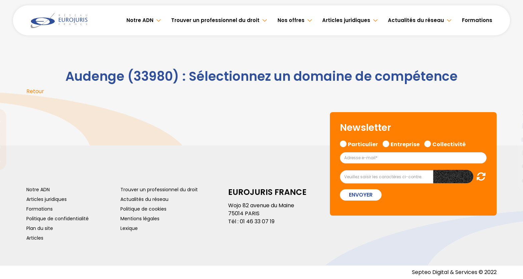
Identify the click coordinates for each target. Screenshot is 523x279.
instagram (509, 153)
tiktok (509, 179)
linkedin (509, 126)
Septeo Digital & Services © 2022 (454, 272)
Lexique (129, 228)
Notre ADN (139, 20)
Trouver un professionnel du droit (215, 20)
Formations (477, 20)
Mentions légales (139, 218)
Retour (35, 91)
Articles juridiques (346, 20)
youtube (509, 139)
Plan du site (39, 228)
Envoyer (361, 195)
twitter (509, 112)
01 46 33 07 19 (257, 221)
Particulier (363, 144)
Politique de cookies (143, 209)
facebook (509, 99)
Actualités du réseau (416, 20)
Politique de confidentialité (57, 218)
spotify (509, 166)
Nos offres (291, 20)
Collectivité (449, 144)
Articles (34, 238)
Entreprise (405, 144)
